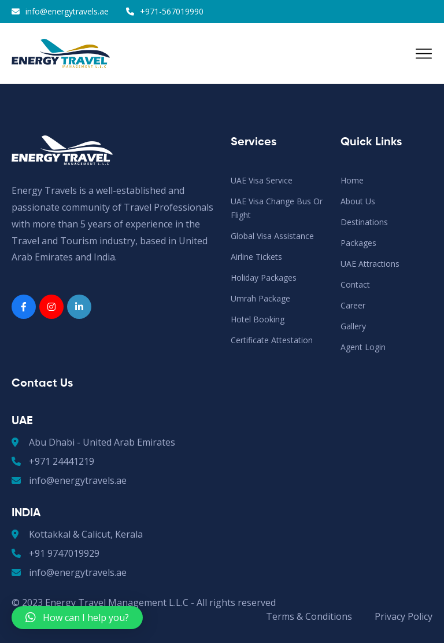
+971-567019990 (172, 11)
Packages (358, 242)
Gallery (353, 326)
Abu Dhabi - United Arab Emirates (93, 442)
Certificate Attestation (272, 340)
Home (352, 180)
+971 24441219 (53, 461)
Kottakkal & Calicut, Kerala (77, 534)
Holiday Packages (264, 277)
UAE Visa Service (262, 180)
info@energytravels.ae (67, 11)
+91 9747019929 (55, 553)
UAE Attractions (370, 263)
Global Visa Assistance (272, 235)
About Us (358, 201)
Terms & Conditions (309, 616)
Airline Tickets (256, 256)
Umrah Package (260, 298)
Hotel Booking (257, 319)
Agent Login (363, 346)
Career (353, 305)
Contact (355, 284)
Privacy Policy (403, 616)
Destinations (364, 221)
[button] (77, 617)
